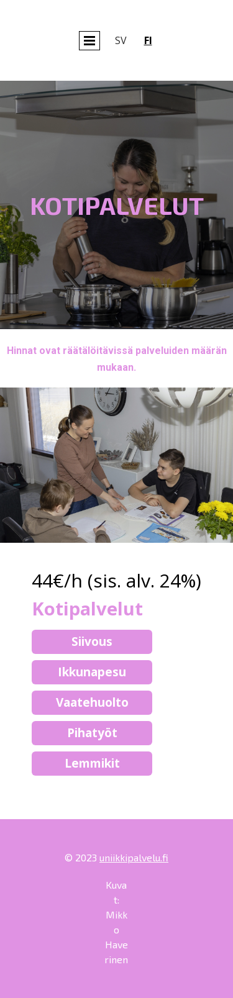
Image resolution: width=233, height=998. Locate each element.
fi (148, 40)
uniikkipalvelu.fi (133, 857)
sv (121, 40)
